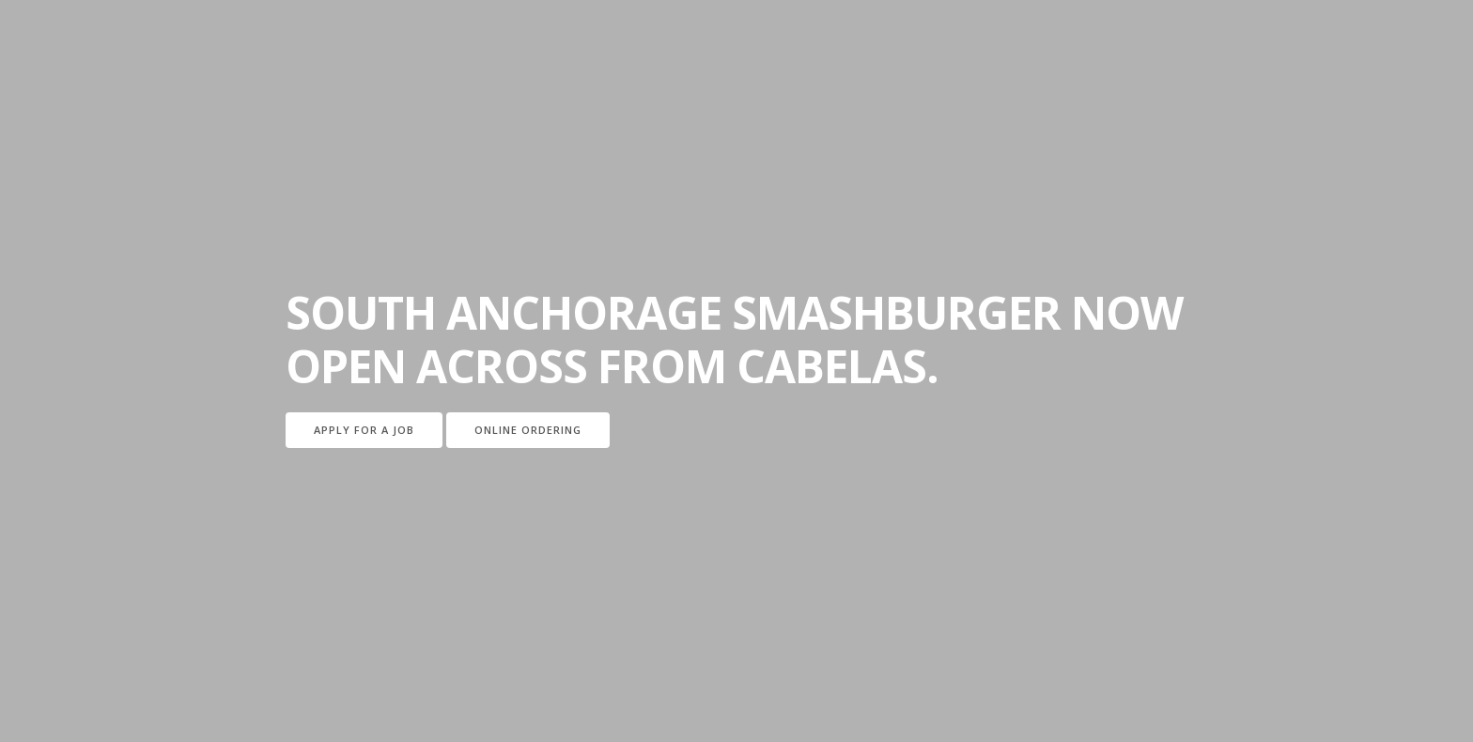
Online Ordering (527, 430)
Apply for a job (364, 430)
